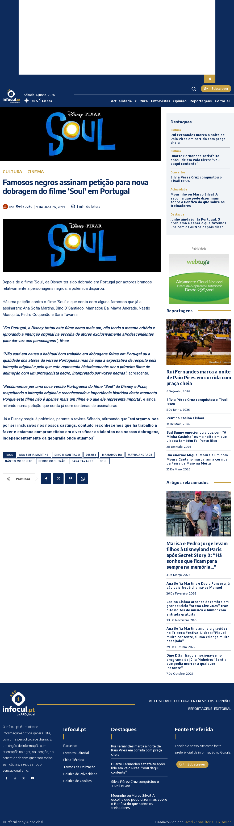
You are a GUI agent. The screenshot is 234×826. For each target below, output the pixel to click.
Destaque (177, 214)
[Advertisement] (117, 37)
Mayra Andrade (140, 454)
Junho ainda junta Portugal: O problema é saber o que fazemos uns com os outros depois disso (198, 223)
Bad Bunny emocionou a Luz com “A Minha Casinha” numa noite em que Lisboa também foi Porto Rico (196, 436)
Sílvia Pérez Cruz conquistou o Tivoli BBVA (196, 179)
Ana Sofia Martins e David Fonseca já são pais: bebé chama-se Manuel (198, 585)
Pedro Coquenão (52, 461)
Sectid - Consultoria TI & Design (207, 822)
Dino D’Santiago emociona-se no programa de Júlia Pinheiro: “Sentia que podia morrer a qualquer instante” (196, 661)
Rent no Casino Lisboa (185, 418)
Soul (103, 461)
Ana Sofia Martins (34, 454)
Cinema (35, 172)
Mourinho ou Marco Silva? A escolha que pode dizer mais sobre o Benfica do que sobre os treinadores (197, 200)
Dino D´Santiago (67, 454)
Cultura (12, 172)
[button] (193, 88)
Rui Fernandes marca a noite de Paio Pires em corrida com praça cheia (197, 139)
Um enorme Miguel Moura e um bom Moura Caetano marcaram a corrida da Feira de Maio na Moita (197, 459)
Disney (91, 454)
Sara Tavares (83, 461)
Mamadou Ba (112, 454)
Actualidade (178, 189)
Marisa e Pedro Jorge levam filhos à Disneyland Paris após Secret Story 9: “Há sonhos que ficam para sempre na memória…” (197, 555)
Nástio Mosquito (19, 461)
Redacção (24, 206)
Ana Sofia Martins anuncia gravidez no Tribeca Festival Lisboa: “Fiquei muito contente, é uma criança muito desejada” (197, 634)
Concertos (177, 172)
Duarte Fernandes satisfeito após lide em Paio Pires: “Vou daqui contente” (195, 160)
